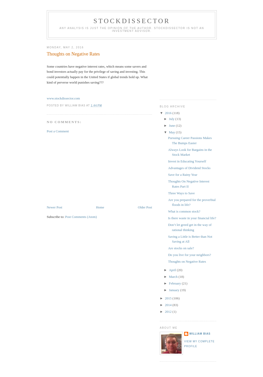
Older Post (145, 207)
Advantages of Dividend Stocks (189, 168)
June (172, 125)
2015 (168, 298)
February (175, 283)
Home (100, 207)
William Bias (199, 333)
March (174, 277)
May (172, 132)
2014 (168, 305)
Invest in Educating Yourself (187, 161)
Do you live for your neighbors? (189, 255)
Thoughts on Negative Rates (187, 261)
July (172, 119)
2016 (168, 113)
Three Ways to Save (181, 193)
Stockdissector (131, 21)
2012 (168, 312)
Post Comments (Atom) (81, 217)
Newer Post (54, 207)
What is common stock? (184, 211)
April (173, 270)
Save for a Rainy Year (182, 175)
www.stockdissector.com (63, 98)
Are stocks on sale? (181, 248)
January (174, 290)
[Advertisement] (85, 169)
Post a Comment (58, 131)
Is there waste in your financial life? (192, 218)
